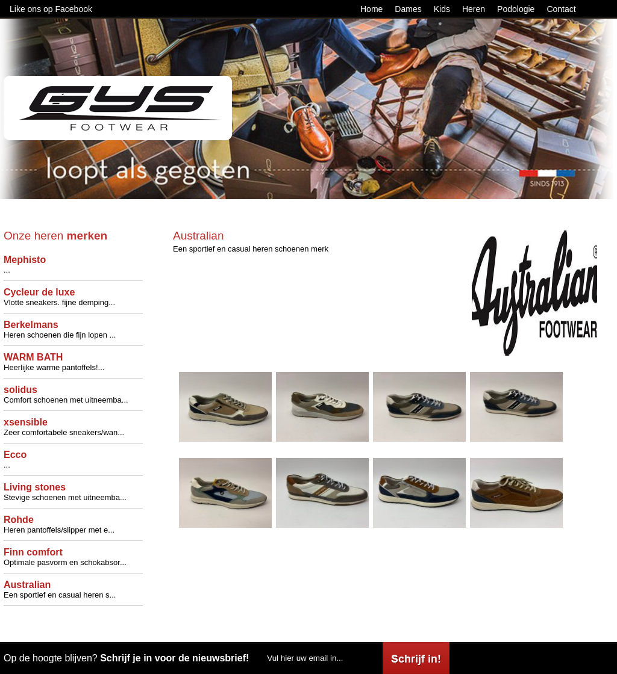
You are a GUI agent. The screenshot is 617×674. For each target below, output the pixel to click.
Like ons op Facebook (51, 9)
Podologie (515, 9)
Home (371, 9)
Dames (408, 9)
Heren (473, 9)
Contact (561, 9)
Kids (442, 9)
